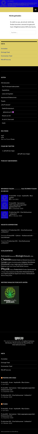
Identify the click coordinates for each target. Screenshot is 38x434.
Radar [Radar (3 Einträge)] (7, 271)
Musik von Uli (6, 116)
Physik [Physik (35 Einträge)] (5, 269)
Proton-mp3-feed (9, 378)
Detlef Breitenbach (8, 108)
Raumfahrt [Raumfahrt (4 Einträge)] (20, 272)
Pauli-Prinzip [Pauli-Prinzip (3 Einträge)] (13, 266)
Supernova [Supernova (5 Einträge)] (18, 273)
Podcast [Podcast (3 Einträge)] (12, 269)
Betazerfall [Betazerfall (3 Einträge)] (13, 256)
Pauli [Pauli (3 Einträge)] (8, 266)
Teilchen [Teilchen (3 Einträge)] (24, 273)
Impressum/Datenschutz (8, 97)
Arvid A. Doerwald (8, 119)
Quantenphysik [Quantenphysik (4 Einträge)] (31, 269)
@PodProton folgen (24, 154)
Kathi (3, 123)
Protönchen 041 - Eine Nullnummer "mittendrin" (16, 395)
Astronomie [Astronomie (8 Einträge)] (5, 256)
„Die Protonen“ (5, 105)
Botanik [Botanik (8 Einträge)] (27, 256)
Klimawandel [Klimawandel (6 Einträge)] (5, 264)
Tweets (3, 101)
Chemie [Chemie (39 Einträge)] (6, 259)
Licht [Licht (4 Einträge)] (21, 264)
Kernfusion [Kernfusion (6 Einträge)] (31, 262)
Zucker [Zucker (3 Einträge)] (10, 275)
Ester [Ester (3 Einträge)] (34, 260)
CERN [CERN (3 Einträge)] (31, 256)
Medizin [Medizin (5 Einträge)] (26, 264)
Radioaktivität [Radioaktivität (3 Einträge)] (12, 271)
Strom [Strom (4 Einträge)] (12, 273)
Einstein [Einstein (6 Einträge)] (14, 260)
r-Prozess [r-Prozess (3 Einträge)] (3, 271)
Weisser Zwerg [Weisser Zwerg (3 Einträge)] (4, 275)
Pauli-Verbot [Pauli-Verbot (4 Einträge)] (19, 266)
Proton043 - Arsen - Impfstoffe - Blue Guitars (15, 382)
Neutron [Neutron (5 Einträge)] (3, 266)
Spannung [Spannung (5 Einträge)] (7, 273)
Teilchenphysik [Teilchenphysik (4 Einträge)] (30, 273)
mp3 (2, 135)
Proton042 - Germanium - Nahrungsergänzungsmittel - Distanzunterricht (18, 204)
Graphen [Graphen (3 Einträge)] (9, 262)
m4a (2, 137)
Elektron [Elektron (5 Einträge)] (19, 260)
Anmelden (4, 48)
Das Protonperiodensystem (10, 86)
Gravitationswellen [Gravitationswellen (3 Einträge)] (16, 262)
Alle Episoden (5, 83)
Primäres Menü (35, 9)
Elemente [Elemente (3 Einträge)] (30, 260)
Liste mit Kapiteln (7, 94)
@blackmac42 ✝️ (8, 112)
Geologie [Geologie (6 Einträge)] (4, 262)
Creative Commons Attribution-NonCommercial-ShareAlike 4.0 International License (19, 342)
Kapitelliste (5, 90)
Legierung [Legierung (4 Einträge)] (17, 264)
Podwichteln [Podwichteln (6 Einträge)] (18, 269)
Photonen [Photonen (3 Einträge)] (26, 266)
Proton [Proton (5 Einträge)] (25, 269)
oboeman (4, 230)
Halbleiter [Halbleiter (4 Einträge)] (24, 262)
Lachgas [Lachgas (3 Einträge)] (12, 264)
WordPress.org (6, 59)
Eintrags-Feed (5, 52)
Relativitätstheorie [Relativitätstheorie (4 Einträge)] (28, 272)
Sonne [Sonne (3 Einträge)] (2, 273)
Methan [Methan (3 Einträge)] (31, 264)
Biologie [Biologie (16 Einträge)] (20, 255)
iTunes (12, 139)
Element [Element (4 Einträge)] (25, 260)
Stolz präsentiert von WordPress (9, 431)
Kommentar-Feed (6, 56)
